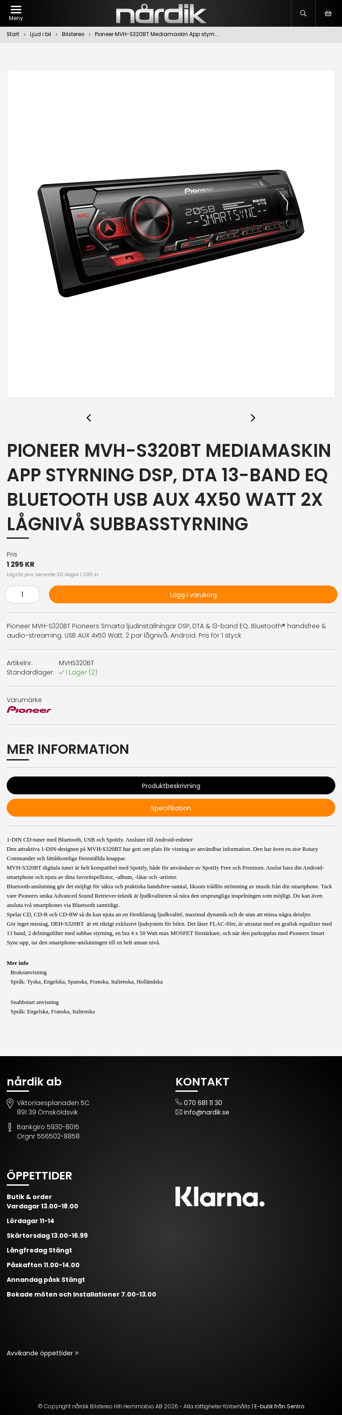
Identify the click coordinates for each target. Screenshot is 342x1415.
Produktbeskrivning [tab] (171, 785)
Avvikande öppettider (41, 1353)
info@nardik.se (206, 1112)
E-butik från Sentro (279, 1406)
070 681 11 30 (203, 1102)
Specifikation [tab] (171, 808)
